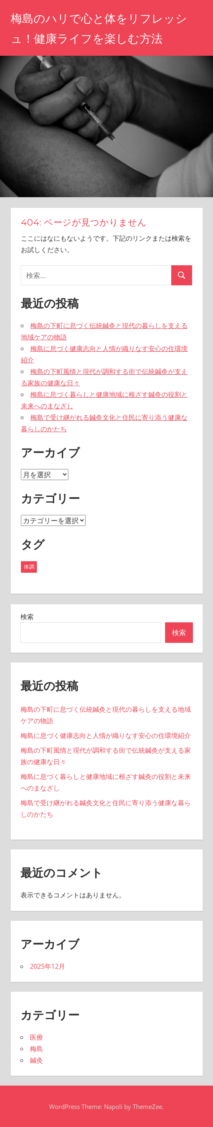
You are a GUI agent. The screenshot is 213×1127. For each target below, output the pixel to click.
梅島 (36, 1048)
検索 (27, 616)
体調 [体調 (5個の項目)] (29, 566)
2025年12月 (47, 966)
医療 (36, 1037)
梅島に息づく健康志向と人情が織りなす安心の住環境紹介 (105, 735)
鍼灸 (36, 1060)
